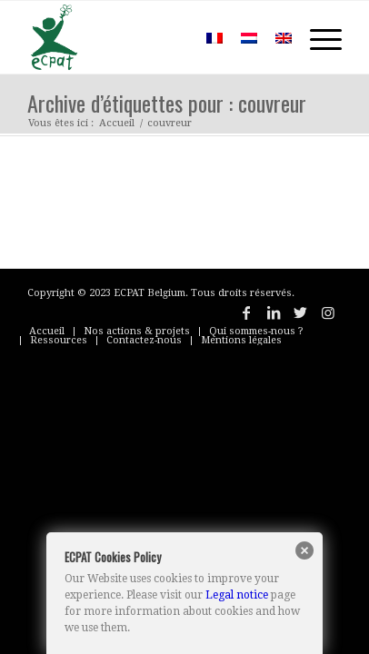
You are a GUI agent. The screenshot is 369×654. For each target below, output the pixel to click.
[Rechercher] (170, 37)
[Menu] (317, 37)
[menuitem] (170, 37)
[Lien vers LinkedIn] (273, 312)
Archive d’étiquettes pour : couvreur (166, 102)
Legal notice (236, 595)
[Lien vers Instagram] (328, 312)
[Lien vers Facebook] (246, 312)
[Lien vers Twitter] (300, 312)
